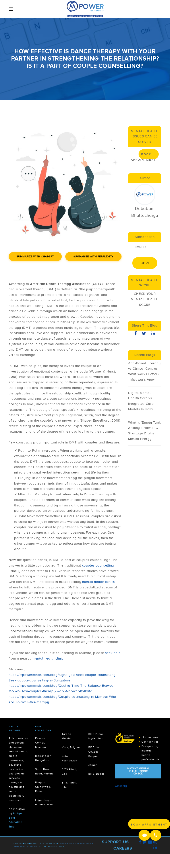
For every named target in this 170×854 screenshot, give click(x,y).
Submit (145, 263)
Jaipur (92, 765)
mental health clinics (98, 582)
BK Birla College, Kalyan (94, 752)
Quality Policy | (85, 844)
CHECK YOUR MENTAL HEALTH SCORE (144, 299)
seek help (113, 653)
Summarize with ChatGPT (35, 256)
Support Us (115, 841)
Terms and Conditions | (26, 847)
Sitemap (60, 847)
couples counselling (98, 565)
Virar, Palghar (71, 747)
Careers (122, 848)
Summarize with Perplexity (93, 256)
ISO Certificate (47, 847)
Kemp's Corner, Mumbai (40, 743)
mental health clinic (48, 658)
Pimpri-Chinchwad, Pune (43, 787)
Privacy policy (68, 844)
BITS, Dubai (96, 773)
